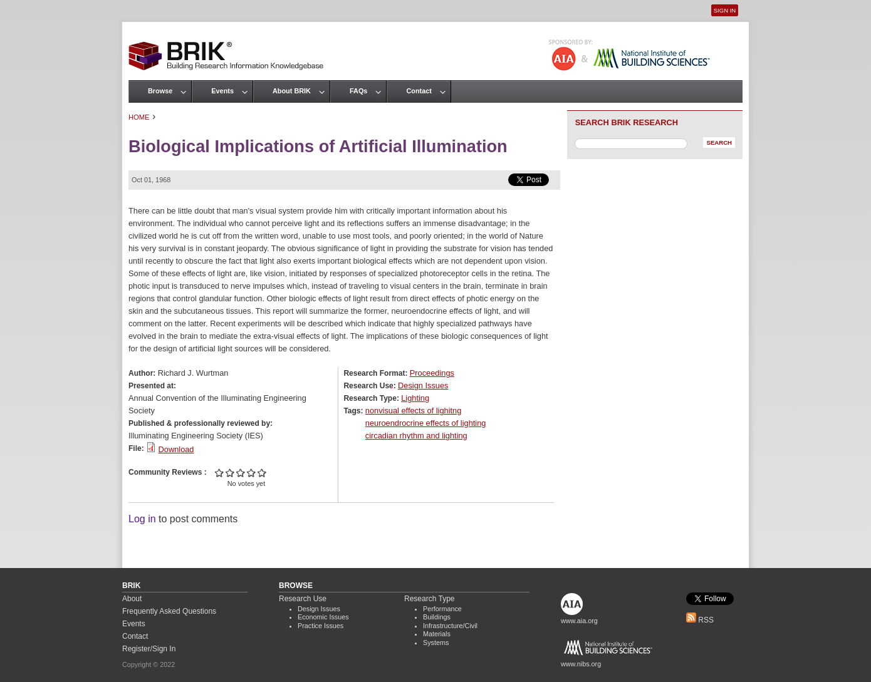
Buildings (437, 617)
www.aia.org (579, 620)
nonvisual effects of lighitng (413, 410)
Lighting (415, 398)
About (132, 598)
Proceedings (432, 373)
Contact (418, 91)
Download (176, 449)
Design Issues (423, 385)
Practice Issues (320, 625)
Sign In (725, 10)
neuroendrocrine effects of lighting (425, 423)
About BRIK (292, 91)
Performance (442, 608)
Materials (437, 634)
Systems (436, 642)
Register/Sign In (148, 648)
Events (222, 91)
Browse (160, 91)
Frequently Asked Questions (169, 611)
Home (139, 117)
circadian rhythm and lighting (416, 435)
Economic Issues (323, 617)
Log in (142, 519)
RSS (700, 620)
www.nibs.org (581, 664)
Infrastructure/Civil (450, 625)
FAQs (358, 91)
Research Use (302, 598)
